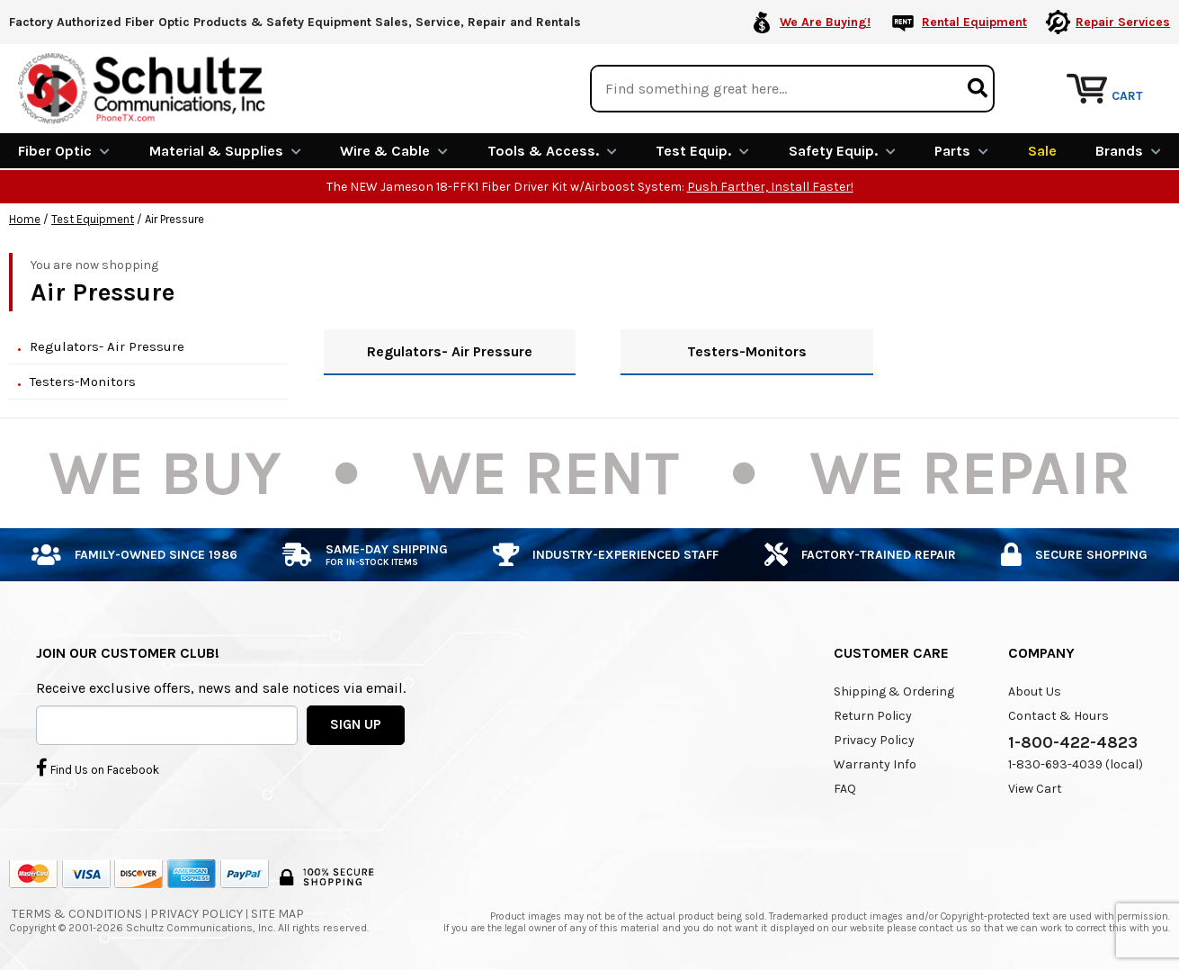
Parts (961, 150)
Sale (1042, 150)
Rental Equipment (974, 22)
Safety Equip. (842, 150)
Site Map (277, 913)
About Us (1034, 691)
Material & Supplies (225, 150)
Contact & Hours (1058, 715)
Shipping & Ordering (894, 691)
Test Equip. (702, 150)
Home (24, 219)
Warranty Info (875, 764)
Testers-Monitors (83, 381)
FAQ (845, 788)
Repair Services (1123, 22)
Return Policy (873, 715)
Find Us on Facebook (97, 768)
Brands (1128, 150)
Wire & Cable (394, 150)
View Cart (1035, 788)
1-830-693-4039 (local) (1075, 764)
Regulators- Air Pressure (107, 346)
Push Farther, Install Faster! (770, 186)
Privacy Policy (874, 740)
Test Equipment (92, 219)
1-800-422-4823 (1073, 742)
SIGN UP (355, 724)
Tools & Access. (552, 150)
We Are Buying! (825, 22)
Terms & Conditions (77, 913)
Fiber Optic (64, 150)
